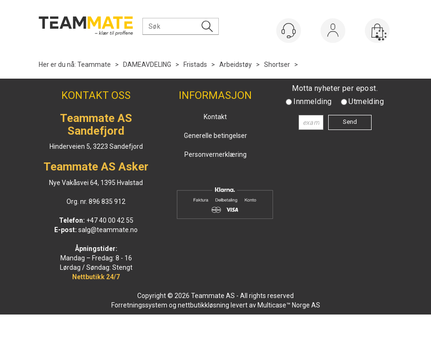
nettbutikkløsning (203, 305)
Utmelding (366, 101)
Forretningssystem (139, 305)
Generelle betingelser (215, 135)
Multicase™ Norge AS (288, 305)
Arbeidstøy (235, 64)
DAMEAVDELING (147, 64)
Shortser (277, 64)
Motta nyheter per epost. (335, 88)
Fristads (195, 64)
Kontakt (215, 117)
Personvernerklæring (215, 154)
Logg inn (333, 32)
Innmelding (312, 101)
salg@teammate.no (108, 230)
